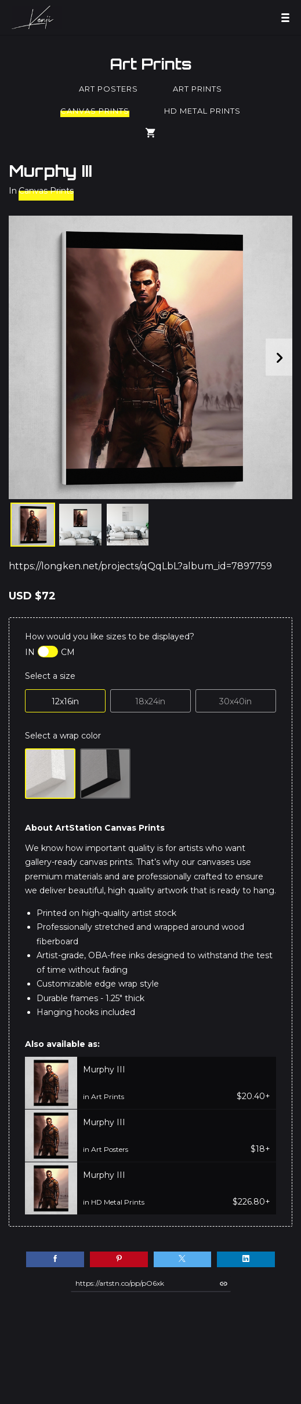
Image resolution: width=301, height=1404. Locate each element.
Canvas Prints (94, 110)
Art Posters (108, 88)
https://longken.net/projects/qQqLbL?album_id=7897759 (140, 566)
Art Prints (151, 63)
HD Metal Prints (202, 110)
